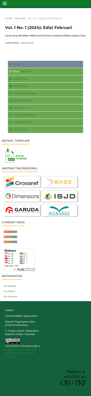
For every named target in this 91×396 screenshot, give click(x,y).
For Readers (10, 286)
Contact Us (17, 107)
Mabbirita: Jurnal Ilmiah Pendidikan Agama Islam (45, 3)
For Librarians (10, 296)
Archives (20, 18)
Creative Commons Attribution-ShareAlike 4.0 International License (21, 352)
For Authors (9, 291)
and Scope (20, 71)
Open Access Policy (22, 115)
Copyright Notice (20, 122)
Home (8, 18)
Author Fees (18, 129)
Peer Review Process (22, 93)
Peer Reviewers (19, 86)
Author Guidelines (20, 100)
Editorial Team (18, 78)
